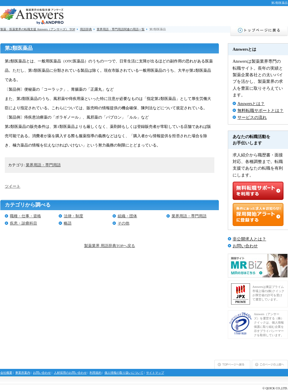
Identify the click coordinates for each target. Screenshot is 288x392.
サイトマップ (155, 372)
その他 (123, 223)
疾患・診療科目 (23, 223)
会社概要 (6, 372)
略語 (68, 223)
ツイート (12, 186)
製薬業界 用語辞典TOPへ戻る (109, 245)
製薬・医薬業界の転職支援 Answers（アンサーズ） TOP (37, 29)
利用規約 (95, 372)
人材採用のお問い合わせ (70, 372)
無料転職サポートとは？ (260, 110)
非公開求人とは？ (249, 239)
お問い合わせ (245, 246)
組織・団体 (127, 216)
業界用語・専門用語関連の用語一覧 (121, 29)
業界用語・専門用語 (43, 165)
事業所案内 (22, 372)
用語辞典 (86, 29)
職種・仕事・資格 (25, 216)
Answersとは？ (251, 103)
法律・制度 (73, 216)
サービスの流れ (252, 117)
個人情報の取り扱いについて (123, 372)
